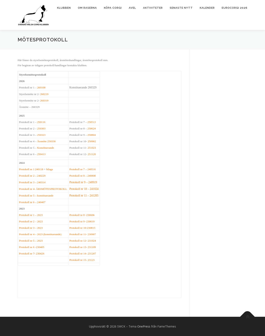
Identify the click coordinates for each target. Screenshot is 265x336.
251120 (92, 154)
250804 (91, 134)
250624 (91, 128)
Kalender (207, 7)
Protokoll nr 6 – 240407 (32, 202)
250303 (41, 128)
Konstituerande (45, 147)
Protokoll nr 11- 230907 (82, 234)
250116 (41, 122)
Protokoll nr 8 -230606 (82, 215)
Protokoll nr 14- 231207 (82, 253)
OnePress (143, 326)
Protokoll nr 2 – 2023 (31, 221)
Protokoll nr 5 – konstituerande (36, 195)
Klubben (64, 7)
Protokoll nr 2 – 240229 (32, 175)
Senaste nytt (181, 7)
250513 (91, 122)
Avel (132, 7)
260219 (44, 94)
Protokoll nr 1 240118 (31, 169)
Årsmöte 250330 (46, 141)
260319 (44, 100)
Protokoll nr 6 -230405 (31, 247)
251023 (92, 147)
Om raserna (87, 7)
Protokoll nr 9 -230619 (82, 221)
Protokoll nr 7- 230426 (31, 253)
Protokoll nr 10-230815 (82, 227)
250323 (41, 134)
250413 (41, 154)
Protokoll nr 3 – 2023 (31, 227)
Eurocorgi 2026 (234, 7)
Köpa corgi (113, 7)
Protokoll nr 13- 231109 (82, 247)
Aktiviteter (153, 7)
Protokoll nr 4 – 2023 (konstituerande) (40, 234)
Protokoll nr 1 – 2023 (31, 215)
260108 (41, 87)
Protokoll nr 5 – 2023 (31, 240)
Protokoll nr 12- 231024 (82, 240)
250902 (92, 141)
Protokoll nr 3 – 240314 (32, 182)
